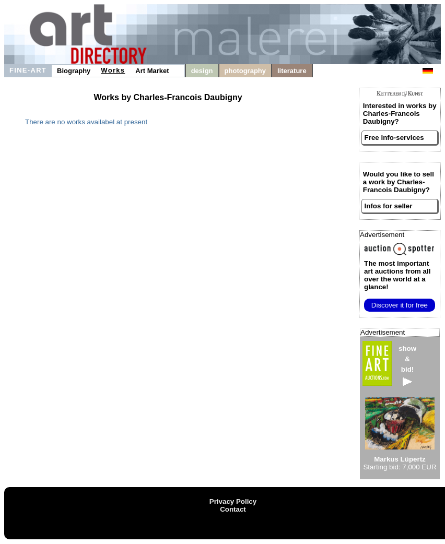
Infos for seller (389, 206)
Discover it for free (399, 305)
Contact (233, 509)
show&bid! (407, 365)
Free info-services (394, 137)
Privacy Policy (232, 501)
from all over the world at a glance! (397, 275)
